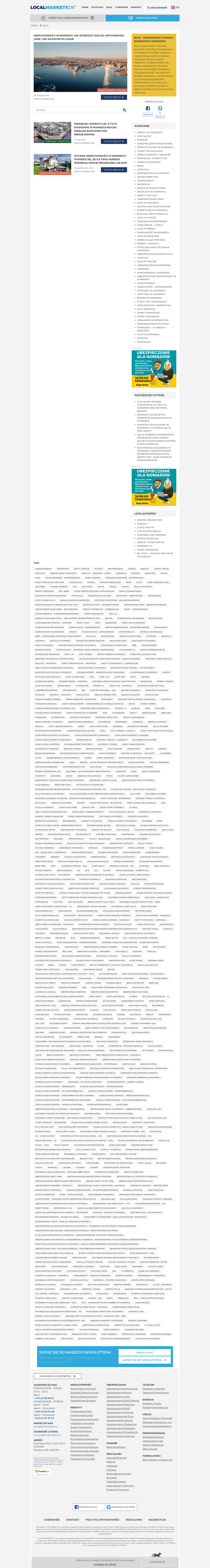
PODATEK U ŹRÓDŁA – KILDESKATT (112, 740)
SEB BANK (143, 978)
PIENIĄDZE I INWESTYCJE (58, 141)
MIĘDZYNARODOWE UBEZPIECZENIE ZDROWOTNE (58, 1181)
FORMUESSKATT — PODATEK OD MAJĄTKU (92, 1275)
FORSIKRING (41, 717)
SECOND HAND (155, 618)
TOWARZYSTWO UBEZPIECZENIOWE (142, 1149)
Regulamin (134, 1519)
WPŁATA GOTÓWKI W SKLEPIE (89, 1262)
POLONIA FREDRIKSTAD (45, 1068)
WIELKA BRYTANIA (63, 785)
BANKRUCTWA (86, 1158)
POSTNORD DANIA (99, 1271)
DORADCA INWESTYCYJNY (76, 920)
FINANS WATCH (98, 1154)
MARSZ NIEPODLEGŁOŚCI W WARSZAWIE (53, 1262)
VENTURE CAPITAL (150, 929)
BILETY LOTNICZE (82, 569)
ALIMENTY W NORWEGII (92, 821)
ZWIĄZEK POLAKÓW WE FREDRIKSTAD (107, 1068)
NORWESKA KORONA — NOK (74, 866)
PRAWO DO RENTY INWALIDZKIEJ (134, 875)
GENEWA (67, 1167)
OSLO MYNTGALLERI (123, 924)
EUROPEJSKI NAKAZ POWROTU (154, 857)
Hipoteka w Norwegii (82, 1423)
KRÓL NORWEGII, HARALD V (122, 731)
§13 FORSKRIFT (65, 1037)
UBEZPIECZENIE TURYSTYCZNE (100, 1181)
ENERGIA (39, 726)
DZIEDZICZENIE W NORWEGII (48, 1190)
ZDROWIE (143, 268)
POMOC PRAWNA (92, 578)
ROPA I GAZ (104, 677)
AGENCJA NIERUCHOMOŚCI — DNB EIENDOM (55, 1086)
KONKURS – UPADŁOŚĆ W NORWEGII (109, 1212)
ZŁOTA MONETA (60, 929)
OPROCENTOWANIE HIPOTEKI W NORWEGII (54, 978)
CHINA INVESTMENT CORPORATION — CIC (53, 906)
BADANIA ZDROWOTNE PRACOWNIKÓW (88, 1032)
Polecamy (97, 7)
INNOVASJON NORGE (93, 969)
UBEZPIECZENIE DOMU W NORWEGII (138, 780)
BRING (51, 965)
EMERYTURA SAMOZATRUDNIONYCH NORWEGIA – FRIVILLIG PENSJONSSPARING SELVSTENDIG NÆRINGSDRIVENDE (87, 1244)
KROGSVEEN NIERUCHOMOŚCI (116, 911)
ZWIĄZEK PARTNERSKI (108, 852)
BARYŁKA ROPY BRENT (45, 983)
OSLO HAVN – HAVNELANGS (157, 897)
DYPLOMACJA (121, 951)
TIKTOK (109, 776)
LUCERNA (94, 1167)
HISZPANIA (40, 641)
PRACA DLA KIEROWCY (148, 965)
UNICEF (38, 1055)
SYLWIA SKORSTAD (148, 538)
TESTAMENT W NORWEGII (150, 812)
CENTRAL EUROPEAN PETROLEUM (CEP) (79, 1005)
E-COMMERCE (127, 1271)
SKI (78, 870)
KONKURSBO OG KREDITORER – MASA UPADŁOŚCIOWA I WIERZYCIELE (115, 1217)
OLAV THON (135, 794)
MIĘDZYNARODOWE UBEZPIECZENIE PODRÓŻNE (89, 1176)
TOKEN (109, 1298)
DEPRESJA (93, 848)
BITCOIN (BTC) (152, 1010)
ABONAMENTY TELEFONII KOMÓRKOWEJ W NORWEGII (59, 780)
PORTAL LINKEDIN (136, 848)
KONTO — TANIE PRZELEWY (136, 609)
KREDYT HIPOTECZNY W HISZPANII (82, 713)
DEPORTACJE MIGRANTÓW (123, 857)
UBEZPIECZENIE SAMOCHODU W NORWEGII (121, 1059)
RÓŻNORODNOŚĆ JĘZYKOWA (116, 1167)
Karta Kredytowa (115, 1447)
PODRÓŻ (142, 139)
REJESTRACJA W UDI (63, 1208)
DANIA (72, 762)
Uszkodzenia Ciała (153, 1441)
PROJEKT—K (98, 686)
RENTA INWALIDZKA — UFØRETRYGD (132, 870)
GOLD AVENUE (123, 830)
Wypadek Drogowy (153, 1437)
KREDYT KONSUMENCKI (134, 717)
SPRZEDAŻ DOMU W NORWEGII (49, 1082)
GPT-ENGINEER (109, 1001)
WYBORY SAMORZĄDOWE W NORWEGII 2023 (55, 708)
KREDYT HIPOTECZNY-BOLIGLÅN (49, 582)
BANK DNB (166, 713)
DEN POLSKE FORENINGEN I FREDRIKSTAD (148, 1068)
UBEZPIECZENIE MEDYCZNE (135, 992)
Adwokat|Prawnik (116, 1457)
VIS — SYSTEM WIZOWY (45, 1136)
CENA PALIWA (67, 1339)
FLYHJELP (98, 569)
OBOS (147, 708)
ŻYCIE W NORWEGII (148, 334)
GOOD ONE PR (145, 527)
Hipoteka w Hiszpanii (82, 1455)
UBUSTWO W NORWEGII (80, 1055)
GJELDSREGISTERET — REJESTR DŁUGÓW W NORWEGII (100, 672)
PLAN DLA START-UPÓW (83, 933)
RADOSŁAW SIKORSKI (134, 1330)
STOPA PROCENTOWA (153, 884)
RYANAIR (94, 1010)
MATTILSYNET (96, 767)
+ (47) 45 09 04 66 (44, 1411)
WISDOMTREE (165, 1014)
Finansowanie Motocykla (84, 1419)
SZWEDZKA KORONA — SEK (122, 866)
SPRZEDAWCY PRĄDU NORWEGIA (138, 1041)
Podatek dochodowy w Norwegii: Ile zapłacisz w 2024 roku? (154, 427)
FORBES (88, 758)
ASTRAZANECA (161, 627)
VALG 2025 (39, 1023)
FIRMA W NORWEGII (149, 162)
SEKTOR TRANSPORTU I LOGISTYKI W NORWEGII (111, 965)
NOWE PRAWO (136, 960)
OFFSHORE (151, 636)
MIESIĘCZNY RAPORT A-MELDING (157, 1199)
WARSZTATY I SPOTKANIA (143, 1122)
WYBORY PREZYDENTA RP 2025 (49, 888)
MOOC (133, 677)
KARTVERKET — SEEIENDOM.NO (78, 915)
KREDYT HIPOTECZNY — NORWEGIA (150, 920)
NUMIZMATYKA (166, 924)
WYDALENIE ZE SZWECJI (72, 1285)
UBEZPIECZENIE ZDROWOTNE (104, 992)
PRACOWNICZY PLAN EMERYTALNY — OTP (111, 1204)
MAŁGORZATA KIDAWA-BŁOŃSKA (76, 956)
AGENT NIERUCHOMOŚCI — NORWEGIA (153, 915)
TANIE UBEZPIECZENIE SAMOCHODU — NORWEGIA (118, 1055)
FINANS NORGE (64, 686)
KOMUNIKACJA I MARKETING (154, 305)
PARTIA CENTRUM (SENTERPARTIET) (51, 812)
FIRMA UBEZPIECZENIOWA (47, 1154)
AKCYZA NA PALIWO (87, 1339)
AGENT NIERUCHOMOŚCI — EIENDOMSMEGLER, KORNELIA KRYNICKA (93, 704)
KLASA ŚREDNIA (42, 785)
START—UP (69, 654)
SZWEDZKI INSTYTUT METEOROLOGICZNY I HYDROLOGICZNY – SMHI (95, 1316)
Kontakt (136, 7)
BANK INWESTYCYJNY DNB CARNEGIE (102, 1028)
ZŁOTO (139, 582)
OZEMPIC (162, 749)
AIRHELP (142, 523)
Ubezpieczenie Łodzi (118, 1396)
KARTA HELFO (95, 996)
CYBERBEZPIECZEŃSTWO (46, 690)
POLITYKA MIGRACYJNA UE (70, 861)
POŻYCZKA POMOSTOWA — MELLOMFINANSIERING (117, 600)
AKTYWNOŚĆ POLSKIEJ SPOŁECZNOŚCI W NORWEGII (115, 1258)
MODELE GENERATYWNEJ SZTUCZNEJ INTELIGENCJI (101, 1253)
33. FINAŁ (133, 807)
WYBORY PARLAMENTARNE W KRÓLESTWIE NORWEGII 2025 (99, 1023)
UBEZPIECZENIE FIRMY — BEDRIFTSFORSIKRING (145, 605)
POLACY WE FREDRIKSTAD (73, 1068)
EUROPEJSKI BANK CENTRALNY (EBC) (135, 758)
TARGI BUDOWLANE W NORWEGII (73, 1127)
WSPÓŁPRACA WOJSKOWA (134, 1334)
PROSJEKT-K (144, 546)
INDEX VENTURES (157, 1001)
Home (85, 7)
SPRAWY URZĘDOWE (44, 591)
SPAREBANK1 (121, 722)
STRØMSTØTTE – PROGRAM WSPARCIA (126, 1046)
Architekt (111, 1477)
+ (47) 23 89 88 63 (44, 1398)
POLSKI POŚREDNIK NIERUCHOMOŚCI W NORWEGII (99, 1077)
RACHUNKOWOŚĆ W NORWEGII (78, 744)
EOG (96, 870)
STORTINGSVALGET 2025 (151, 1019)
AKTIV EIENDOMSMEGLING (47, 915)
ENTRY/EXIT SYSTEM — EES (133, 1131)
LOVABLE (133, 996)
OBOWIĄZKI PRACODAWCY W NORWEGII (137, 1194)
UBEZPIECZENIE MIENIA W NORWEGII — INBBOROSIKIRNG (116, 1109)
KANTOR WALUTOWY (44, 987)
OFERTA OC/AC (128, 1064)
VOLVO (38, 758)
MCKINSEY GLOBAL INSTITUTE (158, 659)
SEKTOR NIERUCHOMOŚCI (109, 1158)
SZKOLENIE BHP (108, 1199)
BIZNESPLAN (111, 623)
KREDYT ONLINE (161, 569)
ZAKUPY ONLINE (146, 261)
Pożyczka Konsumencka (84, 1447)
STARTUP (142, 257)
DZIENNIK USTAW (155, 960)
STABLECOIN (123, 1298)
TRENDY (113, 587)
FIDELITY (150, 1014)
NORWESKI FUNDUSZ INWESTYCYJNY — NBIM (139, 902)
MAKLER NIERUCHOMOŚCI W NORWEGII (53, 1077)
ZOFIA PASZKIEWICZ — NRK (142, 1253)
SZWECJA (135, 708)
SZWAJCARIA (146, 681)
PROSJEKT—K (121, 708)
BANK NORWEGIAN (135, 983)
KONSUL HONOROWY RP (46, 951)
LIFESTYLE (143, 169)
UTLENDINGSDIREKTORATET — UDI (150, 1204)
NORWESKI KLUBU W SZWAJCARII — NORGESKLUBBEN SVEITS (62, 1172)
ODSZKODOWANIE (43, 569)
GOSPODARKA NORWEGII (69, 1163)
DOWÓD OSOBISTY (43, 870)
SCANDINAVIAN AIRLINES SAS (130, 618)
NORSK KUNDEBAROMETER (152, 650)
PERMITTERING (42, 1208)
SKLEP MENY (137, 1266)
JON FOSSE (160, 708)
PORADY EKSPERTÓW (45, 1194)
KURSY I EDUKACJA (148, 316)
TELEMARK (137, 951)
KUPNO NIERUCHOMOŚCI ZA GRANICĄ (52, 735)
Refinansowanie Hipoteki (84, 1451)
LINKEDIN (145, 677)
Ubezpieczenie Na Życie (119, 1416)
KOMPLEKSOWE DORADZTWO (48, 731)
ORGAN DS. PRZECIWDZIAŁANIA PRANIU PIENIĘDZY (130, 767)
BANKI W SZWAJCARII (134, 1172)
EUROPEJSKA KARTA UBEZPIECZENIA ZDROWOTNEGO (59, 996)
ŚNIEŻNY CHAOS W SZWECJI (47, 1316)
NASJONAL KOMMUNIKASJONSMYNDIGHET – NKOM (148, 1289)
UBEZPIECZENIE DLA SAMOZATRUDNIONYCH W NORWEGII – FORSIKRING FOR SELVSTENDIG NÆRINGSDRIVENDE (85, 1226)
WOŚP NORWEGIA (112, 1330)
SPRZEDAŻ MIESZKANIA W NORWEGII (144, 1077)
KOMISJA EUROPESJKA (123, 861)
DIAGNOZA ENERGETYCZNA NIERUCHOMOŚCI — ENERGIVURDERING (109, 659)
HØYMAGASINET (120, 1122)
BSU (83, 690)
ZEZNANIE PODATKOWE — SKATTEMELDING (124, 578)
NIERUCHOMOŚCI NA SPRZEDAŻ (49, 632)
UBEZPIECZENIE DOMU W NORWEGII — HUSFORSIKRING (60, 1109)
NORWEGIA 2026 (136, 1311)
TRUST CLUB (164, 1140)
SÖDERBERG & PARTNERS (75, 1154)
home (34, 25)
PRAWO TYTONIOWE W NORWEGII (50, 1307)
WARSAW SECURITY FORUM (84, 1334)
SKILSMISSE (147, 821)
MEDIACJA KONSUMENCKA (47, 947)
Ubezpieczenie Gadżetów (120, 1428)
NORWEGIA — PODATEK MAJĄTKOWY (109, 1280)
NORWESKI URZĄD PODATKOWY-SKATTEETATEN (114, 681)
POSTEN (62, 965)
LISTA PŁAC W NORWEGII (132, 1208)
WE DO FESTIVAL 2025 (157, 1118)
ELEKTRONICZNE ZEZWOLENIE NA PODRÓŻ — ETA (129, 1136)
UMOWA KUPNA (71, 947)
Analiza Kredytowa (80, 1431)
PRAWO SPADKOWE (132, 852)
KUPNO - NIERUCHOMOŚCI (71, 1194)
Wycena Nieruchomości (83, 1396)
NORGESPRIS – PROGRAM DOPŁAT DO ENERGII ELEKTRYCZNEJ (63, 1041)
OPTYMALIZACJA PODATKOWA (89, 785)
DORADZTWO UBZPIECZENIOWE (90, 641)
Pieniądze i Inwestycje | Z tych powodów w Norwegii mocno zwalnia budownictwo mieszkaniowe (95, 129)
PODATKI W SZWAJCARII (72, 1298)
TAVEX (103, 731)
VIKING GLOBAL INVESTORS (47, 744)
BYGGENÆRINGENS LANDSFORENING (77, 753)
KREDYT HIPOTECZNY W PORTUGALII (156, 731)
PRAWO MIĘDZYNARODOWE (81, 816)
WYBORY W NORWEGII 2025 (143, 1023)
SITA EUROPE (155, 1131)
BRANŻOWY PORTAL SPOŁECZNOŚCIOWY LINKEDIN (133, 1249)
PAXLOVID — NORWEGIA (45, 663)
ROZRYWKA (87, 587)
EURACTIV (167, 929)
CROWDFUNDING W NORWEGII (144, 672)
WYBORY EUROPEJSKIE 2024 (48, 771)
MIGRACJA (40, 695)
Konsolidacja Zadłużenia (84, 1439)
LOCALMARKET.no (127, 650)
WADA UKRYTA (111, 938)
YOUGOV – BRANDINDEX (100, 839)
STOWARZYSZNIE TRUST (142, 1145)
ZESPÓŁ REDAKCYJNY (149, 520)
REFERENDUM (119, 1294)
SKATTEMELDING (139, 879)
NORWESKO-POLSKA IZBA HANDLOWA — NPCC (56, 1303)
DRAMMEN (118, 726)
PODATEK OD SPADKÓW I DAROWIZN (147, 1294)
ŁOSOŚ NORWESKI (136, 762)
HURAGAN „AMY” (154, 1109)
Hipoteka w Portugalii (82, 1458)
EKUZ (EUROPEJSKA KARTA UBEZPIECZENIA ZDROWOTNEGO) (97, 794)
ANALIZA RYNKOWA (44, 1163)
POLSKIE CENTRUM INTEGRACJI (154, 825)
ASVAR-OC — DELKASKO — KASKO (96, 573)
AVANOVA (98, 1037)
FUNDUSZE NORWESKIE (46, 897)
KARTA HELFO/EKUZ (115, 996)
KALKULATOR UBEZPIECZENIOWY (50, 1059)
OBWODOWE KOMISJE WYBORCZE (83, 888)
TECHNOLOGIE (75, 582)
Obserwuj (148, 115)
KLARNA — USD (95, 1298)
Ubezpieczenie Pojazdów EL (122, 1432)
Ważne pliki (157, 1519)
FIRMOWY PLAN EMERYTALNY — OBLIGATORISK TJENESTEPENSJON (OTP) (67, 618)
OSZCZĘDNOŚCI (70, 690)
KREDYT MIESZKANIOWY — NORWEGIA (78, 663)
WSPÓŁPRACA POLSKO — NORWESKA (93, 951)
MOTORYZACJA (146, 309)
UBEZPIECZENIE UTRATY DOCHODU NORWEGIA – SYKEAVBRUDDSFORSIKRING (70, 1249)
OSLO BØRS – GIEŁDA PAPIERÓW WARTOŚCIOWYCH (88, 771)
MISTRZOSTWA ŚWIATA (45, 830)
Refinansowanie (79, 1435)
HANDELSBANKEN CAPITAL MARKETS (62, 758)
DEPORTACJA (142, 1285)
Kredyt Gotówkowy (81, 1427)
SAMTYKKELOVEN (117, 960)
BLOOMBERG (158, 1005)
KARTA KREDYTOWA (99, 726)
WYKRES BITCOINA (62, 1014)
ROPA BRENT (107, 699)
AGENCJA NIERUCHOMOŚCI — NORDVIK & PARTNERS (58, 1104)
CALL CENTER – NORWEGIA (47, 1294)
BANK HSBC (40, 866)
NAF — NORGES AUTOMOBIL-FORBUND (140, 938)
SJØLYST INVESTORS (151, 771)
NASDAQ (121, 1014)
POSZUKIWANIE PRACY (113, 848)
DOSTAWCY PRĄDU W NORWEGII (150, 798)
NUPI (105, 713)
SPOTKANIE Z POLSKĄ (125, 825)
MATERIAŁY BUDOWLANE (151, 632)
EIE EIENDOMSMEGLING (87, 911)
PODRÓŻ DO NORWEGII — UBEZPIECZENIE (149, 1185)
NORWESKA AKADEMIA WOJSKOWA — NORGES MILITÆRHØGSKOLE (65, 798)
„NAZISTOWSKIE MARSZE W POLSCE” (51, 1258)
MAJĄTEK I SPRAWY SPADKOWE (49, 816)
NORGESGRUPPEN (59, 1266)
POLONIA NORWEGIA (89, 1330)
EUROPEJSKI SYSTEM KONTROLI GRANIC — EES (81, 1136)
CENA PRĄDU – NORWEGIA (81, 1046)
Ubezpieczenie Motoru (119, 1392)
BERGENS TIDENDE (72, 749)
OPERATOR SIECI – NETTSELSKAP (49, 1046)
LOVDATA (39, 965)
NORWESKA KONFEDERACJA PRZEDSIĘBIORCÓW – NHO (60, 1320)
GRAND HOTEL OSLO (145, 924)
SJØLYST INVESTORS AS (150, 542)
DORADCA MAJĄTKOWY (75, 857)
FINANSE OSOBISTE (59, 587)
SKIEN (145, 947)
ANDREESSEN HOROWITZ (132, 1001)
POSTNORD (108, 1019)
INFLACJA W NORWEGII (60, 641)
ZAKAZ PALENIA (142, 1303)
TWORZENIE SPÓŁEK (59, 933)
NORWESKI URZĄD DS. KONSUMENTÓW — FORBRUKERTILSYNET (130, 942)
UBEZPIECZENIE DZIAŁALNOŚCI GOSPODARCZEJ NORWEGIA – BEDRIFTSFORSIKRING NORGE (76, 1230)
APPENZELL (53, 1167)
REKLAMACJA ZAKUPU (109, 933)
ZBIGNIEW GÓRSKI (148, 1064)
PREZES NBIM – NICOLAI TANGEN (91, 906)
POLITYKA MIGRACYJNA (98, 1285)
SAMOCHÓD (150, 573)
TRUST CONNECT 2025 (86, 1149)
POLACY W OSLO (145, 843)
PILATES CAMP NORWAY (128, 776)
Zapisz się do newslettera (144, 1359)
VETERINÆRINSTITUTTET (74, 767)
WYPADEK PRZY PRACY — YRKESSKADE (52, 875)
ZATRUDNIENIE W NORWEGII (101, 1194)
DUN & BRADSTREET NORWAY (123, 1154)
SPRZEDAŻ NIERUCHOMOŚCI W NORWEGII (137, 699)
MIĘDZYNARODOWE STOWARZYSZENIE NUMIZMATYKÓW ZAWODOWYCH (104, 929)
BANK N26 (153, 983)
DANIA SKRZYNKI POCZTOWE (48, 1271)
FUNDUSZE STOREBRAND (145, 830)
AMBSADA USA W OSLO (45, 1339)
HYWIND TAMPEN (148, 704)
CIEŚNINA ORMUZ (93, 983)
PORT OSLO (58, 902)
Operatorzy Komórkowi (156, 1392)
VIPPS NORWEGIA (76, 839)
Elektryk (110, 1461)
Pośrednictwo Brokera (83, 1400)
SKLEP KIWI (105, 1266)
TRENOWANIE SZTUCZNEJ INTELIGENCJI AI (54, 1253)
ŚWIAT (128, 582)
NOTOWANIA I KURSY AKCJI (123, 906)
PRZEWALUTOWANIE (68, 987)
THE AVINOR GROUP (149, 531)
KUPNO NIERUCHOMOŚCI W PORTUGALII (53, 740)
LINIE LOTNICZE (146, 217)
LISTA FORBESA (146, 228)
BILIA (73, 938)
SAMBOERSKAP (152, 852)
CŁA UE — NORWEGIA (162, 1285)
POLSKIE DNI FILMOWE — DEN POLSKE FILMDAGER (133, 789)
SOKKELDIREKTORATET (74, 1010)
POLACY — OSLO (42, 1145)
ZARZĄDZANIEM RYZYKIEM (153, 323)
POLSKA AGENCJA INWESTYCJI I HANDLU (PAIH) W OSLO (118, 1127)
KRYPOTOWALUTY (127, 632)
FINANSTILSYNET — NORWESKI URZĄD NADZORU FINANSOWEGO (85, 650)
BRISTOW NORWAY (94, 749)
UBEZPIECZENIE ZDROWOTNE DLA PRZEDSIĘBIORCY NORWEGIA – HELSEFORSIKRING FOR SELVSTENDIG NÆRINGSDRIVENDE (91, 1239)
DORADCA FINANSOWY (80, 717)
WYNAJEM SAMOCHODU (46, 704)
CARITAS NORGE (155, 1046)
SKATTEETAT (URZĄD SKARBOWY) (50, 884)
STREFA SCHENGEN (105, 758)
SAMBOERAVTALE (98, 857)
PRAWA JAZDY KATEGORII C (47, 969)
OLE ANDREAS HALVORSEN (144, 740)
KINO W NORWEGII (107, 753)
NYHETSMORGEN (151, 1258)
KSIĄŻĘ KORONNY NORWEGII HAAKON (154, 893)
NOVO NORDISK (115, 749)
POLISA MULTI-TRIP (140, 987)
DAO (114, 1271)
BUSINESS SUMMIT (124, 893)
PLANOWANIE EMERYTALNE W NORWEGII (105, 1311)
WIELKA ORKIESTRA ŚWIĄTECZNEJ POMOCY (55, 1330)
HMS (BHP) (39, 1032)
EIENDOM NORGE (43, 650)
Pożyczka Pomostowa (82, 1443)
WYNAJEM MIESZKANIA (110, 582)
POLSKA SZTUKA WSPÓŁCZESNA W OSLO (89, 1122)
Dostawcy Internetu (154, 1388)
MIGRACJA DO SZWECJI (45, 1285)
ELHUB (101, 1046)
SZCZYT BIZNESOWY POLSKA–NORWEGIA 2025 (82, 897)
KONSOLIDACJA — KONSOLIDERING (84, 627)
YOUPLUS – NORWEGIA (110, 1149)
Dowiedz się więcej (105, 1564)
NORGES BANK (154, 596)
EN (175, 7)
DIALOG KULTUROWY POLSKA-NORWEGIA (86, 843)
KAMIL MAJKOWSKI (117, 1145)
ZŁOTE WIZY (119, 677)
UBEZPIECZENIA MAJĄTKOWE (154, 143)
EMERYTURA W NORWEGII (152, 210)
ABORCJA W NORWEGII (61, 803)
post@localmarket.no (46, 1426)
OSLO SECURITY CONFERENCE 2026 (51, 1334)
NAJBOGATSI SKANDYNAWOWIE (49, 627)
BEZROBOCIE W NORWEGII (71, 848)
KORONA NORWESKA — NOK (103, 690)
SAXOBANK (56, 776)
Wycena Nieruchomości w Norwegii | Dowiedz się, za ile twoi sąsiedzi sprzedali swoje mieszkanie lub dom (100, 159)
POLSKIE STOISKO (43, 1131)
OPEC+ (53, 866)
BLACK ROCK (167, 830)
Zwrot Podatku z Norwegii (157, 1418)
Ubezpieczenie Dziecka (119, 1420)
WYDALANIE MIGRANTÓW (150, 861)
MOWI (159, 821)
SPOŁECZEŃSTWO (147, 177)
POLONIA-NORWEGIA (44, 848)
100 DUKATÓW (41, 929)
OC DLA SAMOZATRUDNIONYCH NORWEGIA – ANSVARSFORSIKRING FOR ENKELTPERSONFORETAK (79, 1235)
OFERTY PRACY (83, 623)
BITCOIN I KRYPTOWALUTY (152, 214)
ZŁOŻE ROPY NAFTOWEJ (113, 1005)
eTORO (134, 771)
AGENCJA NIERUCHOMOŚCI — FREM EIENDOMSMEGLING (124, 1095)
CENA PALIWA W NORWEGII (147, 1339)
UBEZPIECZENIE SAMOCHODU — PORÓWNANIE (96, 1064)
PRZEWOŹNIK (63, 569)
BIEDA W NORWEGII (56, 1055)
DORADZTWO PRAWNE (137, 726)
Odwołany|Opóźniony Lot (157, 1422)
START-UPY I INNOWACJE (152, 301)
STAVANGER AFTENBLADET (47, 749)
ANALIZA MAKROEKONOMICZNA (75, 600)
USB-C (163, 803)
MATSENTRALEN (166, 1050)
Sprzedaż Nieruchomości (84, 1392)
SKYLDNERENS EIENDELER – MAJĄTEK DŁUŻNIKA (57, 1217)
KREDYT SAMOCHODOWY (133, 744)
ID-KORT (107, 870)
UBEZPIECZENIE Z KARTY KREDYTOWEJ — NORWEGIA (101, 1185)
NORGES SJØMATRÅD (159, 762)
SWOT (97, 623)
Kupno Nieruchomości (83, 1388)
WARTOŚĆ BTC (82, 1014)
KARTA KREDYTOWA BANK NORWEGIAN (109, 987)
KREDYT (133, 713)
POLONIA (142, 338)
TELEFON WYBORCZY (44, 893)
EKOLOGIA (91, 636)
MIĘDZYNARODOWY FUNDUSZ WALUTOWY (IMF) (56, 605)
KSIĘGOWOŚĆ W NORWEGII (153, 232)
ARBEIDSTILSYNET (57, 1032)
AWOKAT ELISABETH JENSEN (48, 699)
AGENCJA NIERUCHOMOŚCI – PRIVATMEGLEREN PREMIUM (92, 1190)
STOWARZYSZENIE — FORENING (73, 681)
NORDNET (39, 1019)
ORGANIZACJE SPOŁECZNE (153, 320)
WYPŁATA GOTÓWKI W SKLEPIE (121, 1262)
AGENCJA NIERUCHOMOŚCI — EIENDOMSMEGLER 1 (110, 1091)
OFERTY (81, 726)
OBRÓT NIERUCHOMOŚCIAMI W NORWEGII (54, 668)
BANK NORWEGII (162, 866)
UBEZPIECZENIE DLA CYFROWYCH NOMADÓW (136, 1176)
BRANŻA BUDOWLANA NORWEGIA (141, 1158)
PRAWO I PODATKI (148, 243)
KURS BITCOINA (42, 1014)
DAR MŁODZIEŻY (75, 902)
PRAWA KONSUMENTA (90, 938)
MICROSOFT (40, 776)
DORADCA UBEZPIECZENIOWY (83, 1059)
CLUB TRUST (166, 699)
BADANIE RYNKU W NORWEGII (92, 668)
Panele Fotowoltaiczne (155, 1407)
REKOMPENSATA (115, 569)
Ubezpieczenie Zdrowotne (121, 1424)
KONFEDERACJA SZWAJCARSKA (118, 1163)
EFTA (87, 870)
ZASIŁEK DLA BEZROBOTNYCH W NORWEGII (96, 1208)
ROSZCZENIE (122, 1104)
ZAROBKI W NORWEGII (106, 834)
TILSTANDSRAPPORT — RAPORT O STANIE (125, 1082)
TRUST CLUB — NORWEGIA (120, 686)
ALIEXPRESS (165, 753)
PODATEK (135, 573)
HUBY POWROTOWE (44, 861)
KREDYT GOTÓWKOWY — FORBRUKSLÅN (101, 609)
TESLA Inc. (113, 614)
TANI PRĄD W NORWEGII (107, 1041)
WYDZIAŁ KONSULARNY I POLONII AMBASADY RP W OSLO (85, 893)
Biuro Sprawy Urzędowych (158, 1459)
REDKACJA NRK (79, 1258)
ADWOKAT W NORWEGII (151, 290)
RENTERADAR (85, 978)
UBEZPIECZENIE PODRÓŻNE (153, 265)
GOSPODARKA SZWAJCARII (107, 1172)
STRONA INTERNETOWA (87, 1001)
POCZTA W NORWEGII (59, 1019)
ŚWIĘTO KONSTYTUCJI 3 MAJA (101, 902)
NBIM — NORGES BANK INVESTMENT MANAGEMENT (58, 636)
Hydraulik (111, 1465)
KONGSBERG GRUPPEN (155, 794)
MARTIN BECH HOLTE (137, 1005)
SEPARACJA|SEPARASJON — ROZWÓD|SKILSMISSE (127, 627)
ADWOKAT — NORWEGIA (60, 695)
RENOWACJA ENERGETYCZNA (150, 686)
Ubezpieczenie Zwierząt (119, 1412)
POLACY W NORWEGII (131, 956)
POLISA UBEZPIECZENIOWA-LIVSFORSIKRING (94, 591)
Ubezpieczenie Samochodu (122, 1388)
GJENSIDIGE (137, 722)
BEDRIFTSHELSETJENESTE (154, 1028)
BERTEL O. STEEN (42, 938)
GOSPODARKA (145, 180)
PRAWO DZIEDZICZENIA (82, 852)
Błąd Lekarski (150, 1449)
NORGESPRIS (114, 1037)
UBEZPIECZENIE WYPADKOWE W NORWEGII (94, 875)
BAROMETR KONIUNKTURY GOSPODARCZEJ (55, 1158)
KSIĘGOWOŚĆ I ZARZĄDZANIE (154, 286)
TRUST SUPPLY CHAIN (65, 1131)
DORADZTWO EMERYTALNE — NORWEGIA (89, 1307)
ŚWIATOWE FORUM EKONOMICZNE (50, 596)
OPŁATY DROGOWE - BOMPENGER (115, 798)
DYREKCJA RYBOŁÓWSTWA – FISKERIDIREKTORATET (58, 825)
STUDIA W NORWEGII (44, 807)
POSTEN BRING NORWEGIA (86, 1019)
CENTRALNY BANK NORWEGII (112, 884)
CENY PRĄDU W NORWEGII (111, 816)
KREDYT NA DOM (147, 195)
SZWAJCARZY (103, 1294)
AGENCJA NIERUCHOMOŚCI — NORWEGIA (111, 920)
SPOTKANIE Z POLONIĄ (106, 956)
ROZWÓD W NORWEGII (138, 816)
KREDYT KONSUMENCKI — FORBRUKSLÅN (119, 663)
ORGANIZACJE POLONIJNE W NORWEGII (53, 960)
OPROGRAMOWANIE (44, 1001)
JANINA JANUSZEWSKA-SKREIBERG (132, 839)
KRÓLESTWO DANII (118, 641)
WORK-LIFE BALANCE (74, 677)
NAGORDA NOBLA (92, 1113)
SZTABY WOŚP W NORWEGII (112, 807)
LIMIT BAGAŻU (109, 1010)
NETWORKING (159, 947)
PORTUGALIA (77, 596)
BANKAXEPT (40, 1266)
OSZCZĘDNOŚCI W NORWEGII (73, 830)
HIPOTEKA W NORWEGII (151, 294)
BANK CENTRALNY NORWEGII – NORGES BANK (143, 974)
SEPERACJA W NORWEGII (46, 821)
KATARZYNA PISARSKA (161, 1334)
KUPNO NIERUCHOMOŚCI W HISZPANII (132, 735)
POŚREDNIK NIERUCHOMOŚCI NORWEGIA (139, 1073)
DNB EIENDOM (65, 911)
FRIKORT (81, 803)
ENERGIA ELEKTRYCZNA (151, 239)
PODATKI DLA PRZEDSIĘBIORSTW (115, 1339)
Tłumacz (111, 1469)
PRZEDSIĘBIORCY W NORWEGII (152, 1275)
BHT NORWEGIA (131, 1028)
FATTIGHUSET (148, 1050)
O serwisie (121, 7)
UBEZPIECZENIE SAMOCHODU (155, 254)
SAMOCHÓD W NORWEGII (156, 690)
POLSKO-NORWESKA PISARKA (48, 843)
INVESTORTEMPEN (72, 1028)
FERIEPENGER (127, 834)
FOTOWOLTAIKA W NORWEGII (48, 713)
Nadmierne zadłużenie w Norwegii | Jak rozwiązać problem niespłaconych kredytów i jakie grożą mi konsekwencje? (154, 454)
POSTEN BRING (78, 965)
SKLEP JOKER (121, 1266)
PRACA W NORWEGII (143, 587)
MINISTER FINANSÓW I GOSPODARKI (106, 1320)
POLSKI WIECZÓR (130, 947)
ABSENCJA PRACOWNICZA (89, 776)
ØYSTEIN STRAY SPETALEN (143, 1280)
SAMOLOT (145, 569)
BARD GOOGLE (82, 695)
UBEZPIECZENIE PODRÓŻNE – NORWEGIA (53, 1185)
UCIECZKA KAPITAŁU (79, 1280)
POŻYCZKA (40, 573)
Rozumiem (157, 1562)
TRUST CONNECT (61, 1145)
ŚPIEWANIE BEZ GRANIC (46, 956)
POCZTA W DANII (155, 1266)
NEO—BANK (64, 591)
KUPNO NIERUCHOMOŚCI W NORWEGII (92, 735)
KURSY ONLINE (156, 848)
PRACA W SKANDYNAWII (151, 188)
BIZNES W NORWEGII (149, 297)
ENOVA (132, 704)
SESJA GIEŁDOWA (148, 906)
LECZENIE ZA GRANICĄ (45, 992)
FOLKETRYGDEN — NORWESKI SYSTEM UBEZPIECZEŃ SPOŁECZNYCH (65, 1199)
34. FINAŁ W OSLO (152, 1325)
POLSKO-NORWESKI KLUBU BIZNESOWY (136, 1140)
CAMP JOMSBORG (109, 1334)
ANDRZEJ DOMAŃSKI (137, 1320)
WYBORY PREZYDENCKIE (144, 888)
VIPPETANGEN (41, 902)
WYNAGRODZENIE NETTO (59, 834)
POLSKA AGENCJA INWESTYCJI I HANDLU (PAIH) (56, 1325)
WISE (84, 987)
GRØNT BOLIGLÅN (155, 1190)
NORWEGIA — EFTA (68, 1289)
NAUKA (101, 587)
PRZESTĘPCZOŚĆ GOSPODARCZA (95, 708)
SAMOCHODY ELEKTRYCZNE (153, 206)
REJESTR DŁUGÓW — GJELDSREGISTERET (101, 605)
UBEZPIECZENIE (149, 713)
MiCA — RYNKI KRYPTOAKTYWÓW (149, 1298)
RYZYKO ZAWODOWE (44, 1037)
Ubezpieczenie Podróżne (120, 1404)
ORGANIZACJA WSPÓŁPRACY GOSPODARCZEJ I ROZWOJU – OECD (64, 974)
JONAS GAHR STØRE (68, 807)
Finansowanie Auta (81, 1411)
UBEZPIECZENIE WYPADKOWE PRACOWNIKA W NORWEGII (61, 1204)
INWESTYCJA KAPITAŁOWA (47, 920)
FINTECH (91, 582)
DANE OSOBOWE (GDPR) (158, 582)
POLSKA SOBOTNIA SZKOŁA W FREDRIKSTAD (55, 1073)
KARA (37, 578)
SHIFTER (111, 969)
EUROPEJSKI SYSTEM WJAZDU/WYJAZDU (98, 1131)
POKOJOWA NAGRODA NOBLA (119, 1113)
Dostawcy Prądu (152, 1403)
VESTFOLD (151, 951)
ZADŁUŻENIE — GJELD (150, 225)
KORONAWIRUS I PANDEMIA (153, 272)
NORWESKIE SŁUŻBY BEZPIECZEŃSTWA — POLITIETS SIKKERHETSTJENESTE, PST (70, 789)
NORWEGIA (143, 341)
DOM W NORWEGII (148, 202)
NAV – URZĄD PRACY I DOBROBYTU (50, 852)
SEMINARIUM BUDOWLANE (160, 1127)
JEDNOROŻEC (65, 1001)
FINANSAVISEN (71, 969)
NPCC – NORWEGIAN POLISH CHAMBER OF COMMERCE (106, 1303)
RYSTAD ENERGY (160, 978)
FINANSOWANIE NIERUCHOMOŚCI (93, 924)
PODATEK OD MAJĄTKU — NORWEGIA (51, 1275)
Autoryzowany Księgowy (120, 1485)
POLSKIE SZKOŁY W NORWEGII (90, 960)
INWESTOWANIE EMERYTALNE (126, 1307)
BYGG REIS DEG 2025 (44, 1127)
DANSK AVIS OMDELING (149, 1271)
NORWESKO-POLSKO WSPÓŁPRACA (124, 897)
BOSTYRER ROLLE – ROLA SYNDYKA (146, 1212)
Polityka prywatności (102, 1519)
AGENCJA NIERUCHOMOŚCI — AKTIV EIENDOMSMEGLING (121, 1100)
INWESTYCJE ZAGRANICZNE (127, 1325)
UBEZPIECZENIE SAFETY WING (48, 1176)
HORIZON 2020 (151, 695)
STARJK (69, 776)
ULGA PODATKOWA (43, 686)
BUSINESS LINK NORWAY (151, 534)
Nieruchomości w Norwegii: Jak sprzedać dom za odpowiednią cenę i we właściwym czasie (79, 37)
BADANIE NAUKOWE (130, 695)
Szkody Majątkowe (153, 1444)
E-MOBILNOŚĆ (82, 686)
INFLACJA (135, 884)
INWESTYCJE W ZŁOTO (102, 830)
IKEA (75, 587)
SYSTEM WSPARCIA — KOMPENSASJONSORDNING (57, 614)
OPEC (91, 677)
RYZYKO (125, 587)
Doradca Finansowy (117, 1489)
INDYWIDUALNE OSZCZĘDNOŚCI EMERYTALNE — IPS (58, 1311)
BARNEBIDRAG (69, 821)
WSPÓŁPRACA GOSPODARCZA (96, 1325)
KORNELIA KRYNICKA (133, 1190)
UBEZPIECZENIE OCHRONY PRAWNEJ (100, 947)
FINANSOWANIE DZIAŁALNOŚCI (81, 731)
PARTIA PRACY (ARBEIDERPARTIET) (88, 812)
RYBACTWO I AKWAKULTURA (143, 654)
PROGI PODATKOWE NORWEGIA (141, 803)
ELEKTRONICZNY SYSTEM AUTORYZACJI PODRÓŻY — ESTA (87, 1140)
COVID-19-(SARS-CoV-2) (45, 600)
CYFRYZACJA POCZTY (76, 1271)
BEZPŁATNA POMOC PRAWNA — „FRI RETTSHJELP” (133, 668)
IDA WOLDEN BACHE (108, 974)
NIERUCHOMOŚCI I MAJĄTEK (112, 90)
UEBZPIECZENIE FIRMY (150, 199)
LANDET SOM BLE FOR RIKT (47, 1010)
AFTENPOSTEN (58, 717)
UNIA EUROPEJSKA (148, 236)
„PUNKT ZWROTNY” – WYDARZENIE (50, 1122)
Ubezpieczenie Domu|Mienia (122, 1400)
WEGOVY (149, 749)
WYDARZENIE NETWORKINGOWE (89, 1145)
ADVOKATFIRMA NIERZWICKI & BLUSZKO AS (54, 879)
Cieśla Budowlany (116, 1481)
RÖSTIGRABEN (92, 1163)
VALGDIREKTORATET (58, 1023)
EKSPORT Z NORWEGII (45, 1289)
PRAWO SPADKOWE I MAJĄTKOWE (81, 699)
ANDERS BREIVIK (84, 740)
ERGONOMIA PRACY (141, 1032)
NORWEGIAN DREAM (44, 681)
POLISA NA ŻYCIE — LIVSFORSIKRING (98, 632)
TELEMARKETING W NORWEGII (78, 1294)
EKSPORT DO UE (112, 1289)
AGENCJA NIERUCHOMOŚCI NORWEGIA (98, 1073)
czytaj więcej (114, 97)
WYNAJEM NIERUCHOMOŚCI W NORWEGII (77, 645)
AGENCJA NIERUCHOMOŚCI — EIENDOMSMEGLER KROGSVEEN (63, 1100)
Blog (109, 7)
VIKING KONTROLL (43, 942)
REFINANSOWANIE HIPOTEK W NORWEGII (115, 978)
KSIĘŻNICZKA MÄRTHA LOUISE (103, 780)
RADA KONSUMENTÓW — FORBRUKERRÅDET (77, 942)
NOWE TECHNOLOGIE (150, 151)
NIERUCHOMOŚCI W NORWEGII (55, 173)
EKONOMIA (143, 184)
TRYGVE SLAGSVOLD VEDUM (121, 812)
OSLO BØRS (40, 587)
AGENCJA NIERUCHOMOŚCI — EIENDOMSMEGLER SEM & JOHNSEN (64, 1095)
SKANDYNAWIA (146, 283)
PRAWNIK (55, 857)
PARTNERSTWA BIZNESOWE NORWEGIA (53, 1149)
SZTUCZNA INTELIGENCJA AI (48, 677)
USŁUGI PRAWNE (160, 726)
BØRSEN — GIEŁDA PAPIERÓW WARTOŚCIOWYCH (101, 762)
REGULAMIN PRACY (129, 1199)
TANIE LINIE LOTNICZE (131, 1010)
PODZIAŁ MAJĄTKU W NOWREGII (122, 821)
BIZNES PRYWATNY (124, 1275)
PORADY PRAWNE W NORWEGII (111, 654)
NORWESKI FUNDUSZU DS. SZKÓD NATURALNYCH (57, 1113)
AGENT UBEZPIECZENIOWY (60, 726)
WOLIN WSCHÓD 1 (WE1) (45, 1005)
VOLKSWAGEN (118, 713)
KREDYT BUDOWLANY (94, 614)
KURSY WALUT (98, 866)
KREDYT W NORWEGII (150, 132)
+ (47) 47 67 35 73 (44, 1418)
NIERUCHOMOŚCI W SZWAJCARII (49, 762)
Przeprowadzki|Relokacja (157, 1426)
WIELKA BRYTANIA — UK (45, 1140)
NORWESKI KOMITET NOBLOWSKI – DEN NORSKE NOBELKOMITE (64, 1118)
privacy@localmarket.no (47, 1435)
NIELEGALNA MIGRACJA (98, 861)
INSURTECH (166, 636)
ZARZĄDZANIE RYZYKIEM (99, 596)
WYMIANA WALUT (114, 983)
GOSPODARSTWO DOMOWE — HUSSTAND (53, 623)
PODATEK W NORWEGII (89, 879)
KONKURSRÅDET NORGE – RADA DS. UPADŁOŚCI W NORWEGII (63, 1221)
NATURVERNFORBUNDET (46, 767)
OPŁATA (163, 573)
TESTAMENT (40, 857)
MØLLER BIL (60, 938)
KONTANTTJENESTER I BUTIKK (153, 1262)
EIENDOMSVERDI (149, 645)
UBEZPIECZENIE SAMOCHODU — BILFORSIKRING (56, 609)
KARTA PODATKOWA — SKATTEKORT (106, 803)
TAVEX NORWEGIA (148, 549)
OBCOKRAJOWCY (64, 870)
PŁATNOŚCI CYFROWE (107, 744)
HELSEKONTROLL (119, 1032)
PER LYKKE (67, 951)
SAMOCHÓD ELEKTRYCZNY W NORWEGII (53, 672)
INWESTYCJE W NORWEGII (47, 1028)
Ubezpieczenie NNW (118, 1408)
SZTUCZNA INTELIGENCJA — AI (155, 996)
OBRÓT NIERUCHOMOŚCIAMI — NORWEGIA (54, 924)
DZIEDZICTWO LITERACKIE (121, 843)
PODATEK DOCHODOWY (150, 834)
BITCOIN (108, 618)
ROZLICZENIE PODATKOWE (82, 884)
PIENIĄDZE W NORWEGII (84, 1266)
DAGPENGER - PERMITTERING (129, 596)
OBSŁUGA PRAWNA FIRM (105, 695)
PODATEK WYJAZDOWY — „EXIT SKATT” (138, 753)
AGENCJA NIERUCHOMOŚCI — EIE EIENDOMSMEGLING (59, 1091)
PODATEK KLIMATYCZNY (46, 1298)
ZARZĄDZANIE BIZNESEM (152, 221)
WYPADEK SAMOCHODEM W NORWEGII (52, 1064)
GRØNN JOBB (83, 1037)
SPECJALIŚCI (144, 136)
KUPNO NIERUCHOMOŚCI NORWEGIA (114, 915)
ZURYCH (39, 1167)
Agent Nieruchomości (118, 1473)
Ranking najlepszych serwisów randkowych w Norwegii (154, 417)
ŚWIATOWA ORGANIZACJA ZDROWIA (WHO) (54, 659)
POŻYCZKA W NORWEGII (151, 191)
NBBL (134, 645)
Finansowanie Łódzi (81, 1415)
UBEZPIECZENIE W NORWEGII (63, 573)
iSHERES (39, 834)
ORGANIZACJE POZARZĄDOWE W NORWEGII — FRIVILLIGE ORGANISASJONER (70, 1050)
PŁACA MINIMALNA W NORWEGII (50, 794)
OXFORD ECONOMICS (70, 983)
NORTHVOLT (40, 803)
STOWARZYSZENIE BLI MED (99, 825)
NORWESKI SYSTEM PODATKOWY (50, 1280)
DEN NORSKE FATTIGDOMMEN (123, 1050)
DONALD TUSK (88, 807)
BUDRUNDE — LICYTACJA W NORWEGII (85, 1082)
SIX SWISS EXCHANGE (102, 1014)
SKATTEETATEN (42, 839)
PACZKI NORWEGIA (126, 1019)
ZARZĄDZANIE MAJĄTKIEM (153, 173)
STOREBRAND (104, 722)
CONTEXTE (40, 933)
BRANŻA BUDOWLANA (45, 753)
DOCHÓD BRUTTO (83, 834)
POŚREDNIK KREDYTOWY (106, 717)
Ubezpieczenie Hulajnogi (120, 1436)
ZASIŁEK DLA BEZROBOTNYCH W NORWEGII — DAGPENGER (61, 1212)
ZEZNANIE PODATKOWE (116, 879)
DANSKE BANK (133, 749)
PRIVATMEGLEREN (143, 911)
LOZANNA (80, 1167)
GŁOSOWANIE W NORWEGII (116, 888)
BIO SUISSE (161, 1163)
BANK (140, 165)
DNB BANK (58, 839)
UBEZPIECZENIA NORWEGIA (80, 722)
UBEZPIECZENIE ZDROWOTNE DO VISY (136, 1181)
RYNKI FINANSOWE (148, 312)
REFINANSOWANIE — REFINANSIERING (62, 578)
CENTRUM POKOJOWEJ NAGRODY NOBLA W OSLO (120, 1118)
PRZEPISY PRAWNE (122, 1285)
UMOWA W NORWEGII (130, 690)
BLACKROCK (135, 1014)
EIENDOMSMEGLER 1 (44, 911)
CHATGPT (166, 672)
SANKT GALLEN (144, 1163)
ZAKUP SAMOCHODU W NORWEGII (139, 933)
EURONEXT (121, 771)
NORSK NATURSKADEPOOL (99, 1104)
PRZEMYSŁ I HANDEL (91, 1289)
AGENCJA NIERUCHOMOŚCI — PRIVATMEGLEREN (101, 1086)
